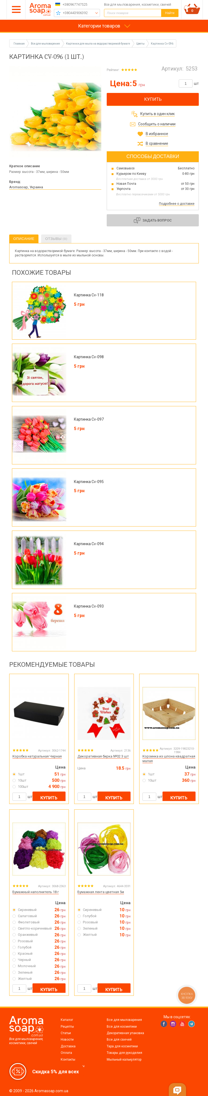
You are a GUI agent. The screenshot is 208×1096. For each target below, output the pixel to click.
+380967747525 (75, 4)
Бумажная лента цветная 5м (100, 892)
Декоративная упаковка (125, 1033)
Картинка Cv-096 (162, 43)
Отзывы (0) (56, 239)
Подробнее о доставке (176, 204)
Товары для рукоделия (124, 1053)
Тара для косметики (122, 1046)
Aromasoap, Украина (26, 187)
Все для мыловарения (124, 1020)
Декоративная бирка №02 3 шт (103, 756)
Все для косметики (122, 1026)
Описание (23, 239)
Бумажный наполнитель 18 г (35, 892)
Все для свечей (119, 1039)
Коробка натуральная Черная (37, 756)
